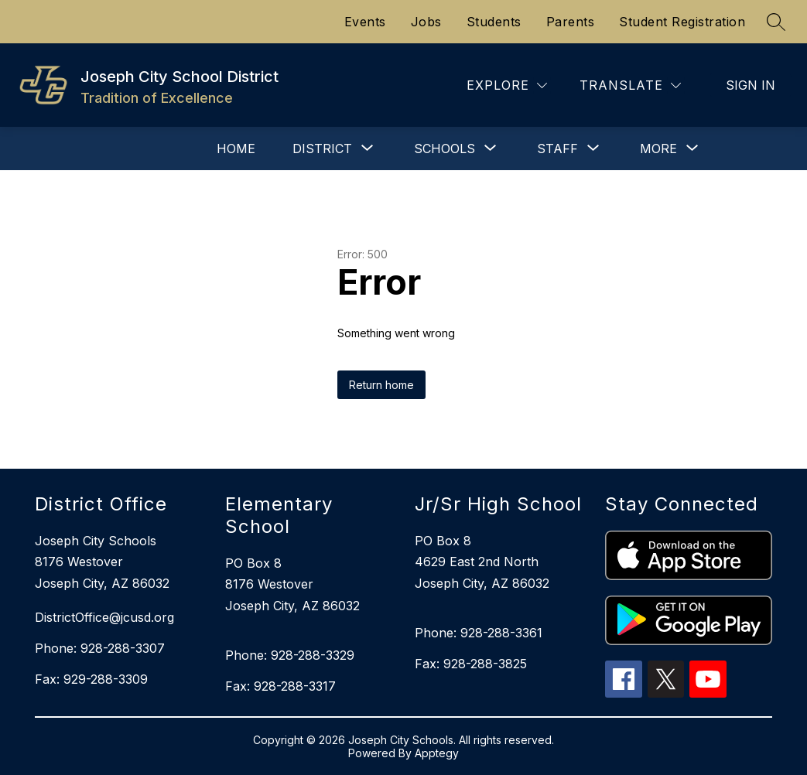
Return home (381, 384)
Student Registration (682, 21)
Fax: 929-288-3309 (91, 679)
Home (236, 148)
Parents (570, 21)
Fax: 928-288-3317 (280, 686)
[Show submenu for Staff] (557, 148)
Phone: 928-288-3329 (289, 655)
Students (494, 21)
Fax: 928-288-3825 (471, 663)
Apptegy (437, 753)
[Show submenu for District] (322, 148)
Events (365, 21)
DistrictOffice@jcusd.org (104, 617)
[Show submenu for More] (658, 148)
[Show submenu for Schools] (444, 148)
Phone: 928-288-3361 (478, 632)
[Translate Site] (630, 85)
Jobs (426, 21)
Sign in (750, 85)
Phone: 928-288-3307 (100, 648)
